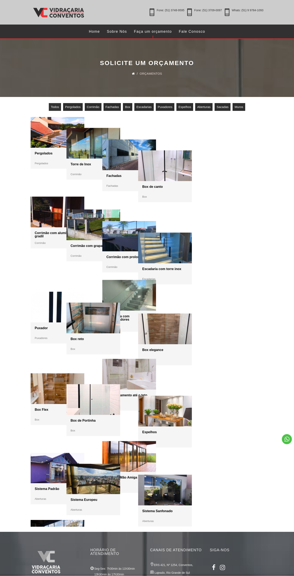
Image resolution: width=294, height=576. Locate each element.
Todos (55, 108)
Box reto (101, 270)
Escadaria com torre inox (233, 212)
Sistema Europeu (108, 385)
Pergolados (73, 108)
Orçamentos (151, 74)
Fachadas (112, 108)
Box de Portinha (107, 328)
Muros (239, 108)
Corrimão (93, 108)
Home (94, 31)
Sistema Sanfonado (229, 386)
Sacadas (222, 108)
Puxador (41, 270)
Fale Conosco (192, 31)
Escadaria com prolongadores (165, 271)
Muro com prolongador (172, 443)
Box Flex (41, 328)
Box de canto (224, 154)
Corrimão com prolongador (175, 212)
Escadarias (143, 108)
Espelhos (184, 108)
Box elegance (224, 270)
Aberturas (203, 108)
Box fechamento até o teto (174, 327)
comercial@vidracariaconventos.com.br (175, 542)
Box (127, 108)
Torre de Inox (105, 154)
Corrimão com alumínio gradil (53, 213)
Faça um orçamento (153, 31)
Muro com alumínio (110, 443)
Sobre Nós (117, 31)
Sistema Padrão (47, 385)
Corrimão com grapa (110, 212)
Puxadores (165, 108)
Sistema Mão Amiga (169, 385)
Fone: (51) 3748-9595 (170, 10)
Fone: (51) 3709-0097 (208, 10)
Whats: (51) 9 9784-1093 (247, 10)
